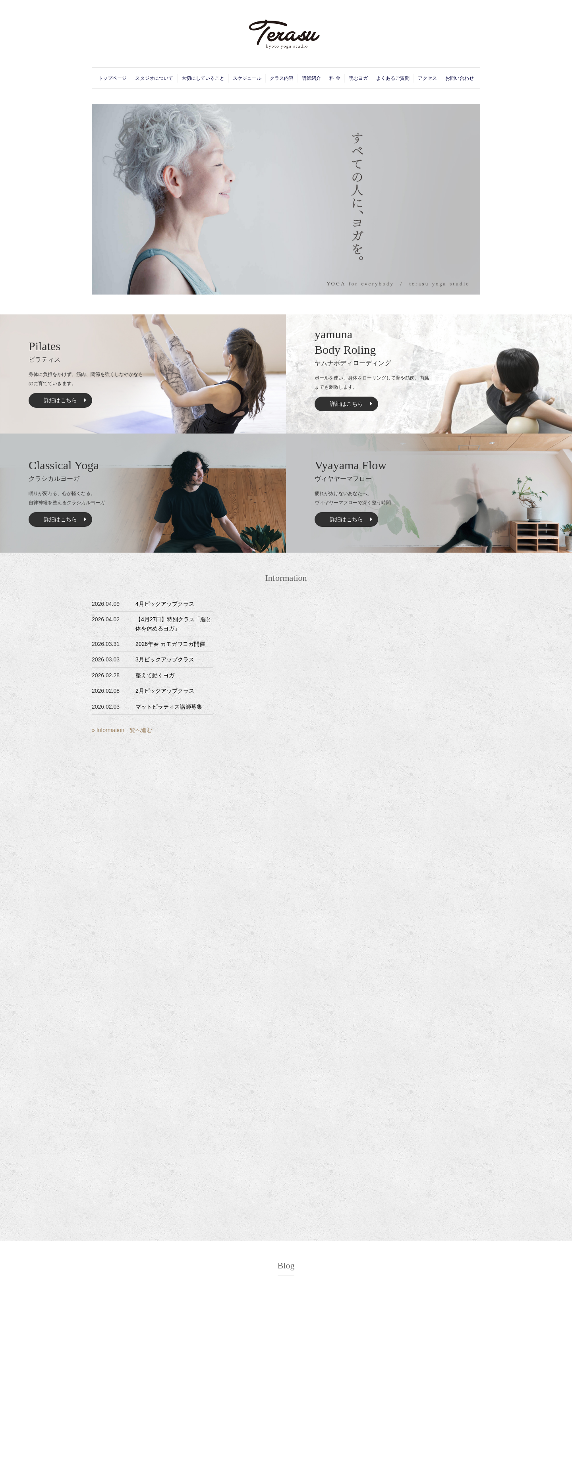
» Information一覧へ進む (122, 730)
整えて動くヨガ (154, 675)
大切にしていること (203, 78)
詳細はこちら (60, 400)
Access (361, 1419)
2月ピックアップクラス (164, 691)
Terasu (278, 1446)
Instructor (364, 1402)
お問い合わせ (459, 78)
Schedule (302, 1419)
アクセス (427, 78)
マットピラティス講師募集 (168, 706)
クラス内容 (282, 78)
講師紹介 (311, 78)
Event (298, 1411)
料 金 (334, 78)
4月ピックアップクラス (164, 604)
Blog (286, 1024)
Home (298, 1393)
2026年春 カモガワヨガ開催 (170, 644)
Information (286, 578)
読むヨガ (358, 78)
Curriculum (365, 1393)
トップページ (112, 78)
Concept (301, 1402)
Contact (424, 1393)
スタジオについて (154, 78)
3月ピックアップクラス (164, 659)
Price (359, 1411)
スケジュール (247, 78)
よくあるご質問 (393, 78)
